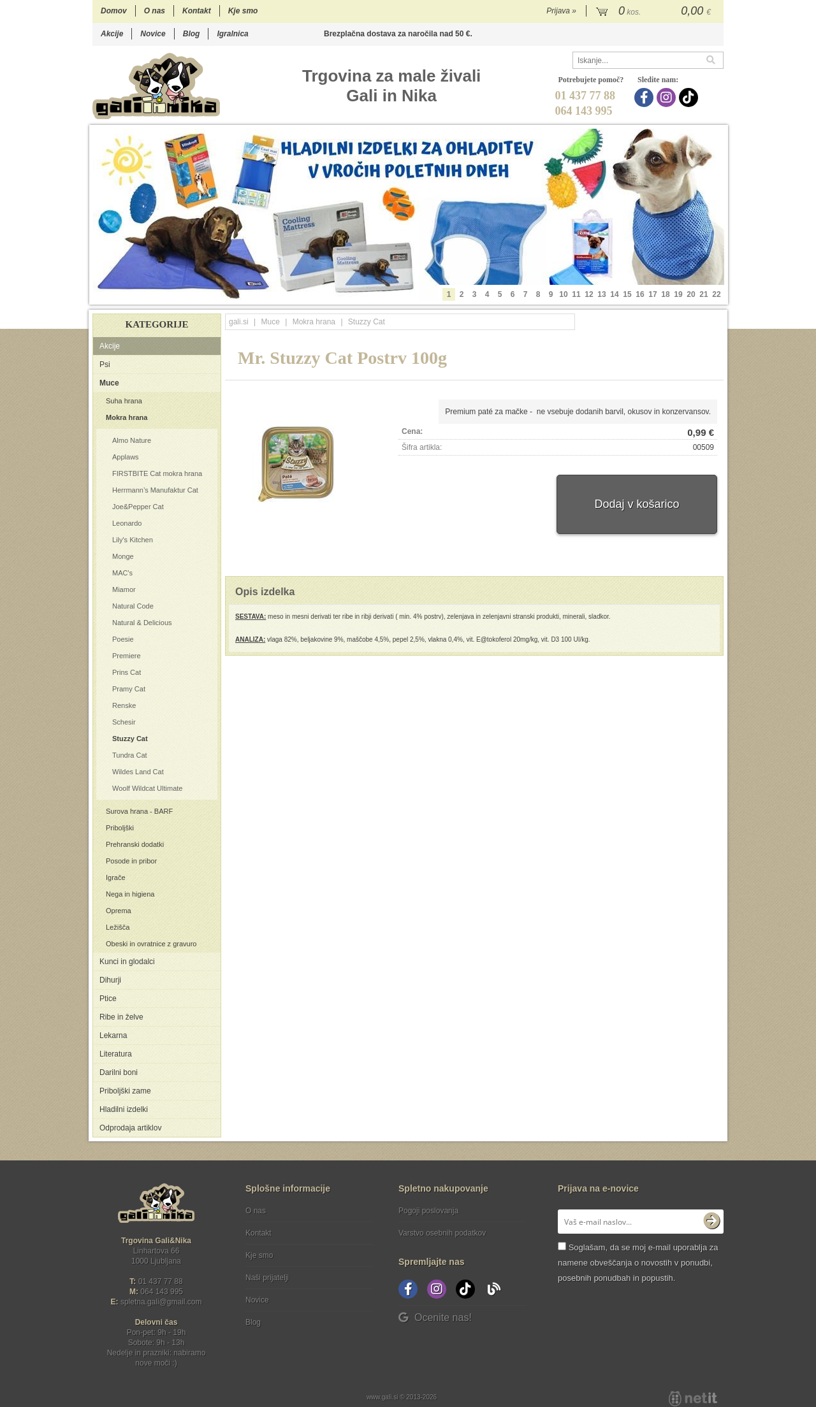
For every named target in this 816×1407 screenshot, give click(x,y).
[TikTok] (690, 97)
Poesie (123, 639)
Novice (152, 33)
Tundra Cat (129, 755)
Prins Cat (126, 672)
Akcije (112, 33)
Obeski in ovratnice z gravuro (151, 944)
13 (601, 294)
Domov (114, 10)
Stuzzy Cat (130, 738)
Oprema (118, 910)
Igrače (116, 877)
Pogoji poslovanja (428, 1210)
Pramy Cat (128, 689)
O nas (154, 10)
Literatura (115, 1054)
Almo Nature (131, 440)
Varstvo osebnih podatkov (442, 1233)
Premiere (126, 656)
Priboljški (120, 828)
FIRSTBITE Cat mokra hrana (157, 473)
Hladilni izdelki (123, 1109)
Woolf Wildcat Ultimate (147, 788)
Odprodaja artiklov (130, 1127)
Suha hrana (124, 401)
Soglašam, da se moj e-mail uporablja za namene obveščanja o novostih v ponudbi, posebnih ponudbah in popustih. (638, 1263)
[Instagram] (668, 97)
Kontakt (196, 10)
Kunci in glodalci (127, 961)
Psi (104, 364)
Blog (191, 33)
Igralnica (232, 33)
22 (716, 294)
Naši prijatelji (267, 1277)
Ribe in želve (121, 1017)
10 (563, 294)
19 (678, 294)
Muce (109, 383)
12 (589, 294)
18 (665, 294)
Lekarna (113, 1035)
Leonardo (127, 523)
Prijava (561, 10)
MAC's (122, 573)
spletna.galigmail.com (161, 1301)
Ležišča (117, 927)
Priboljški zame (125, 1090)
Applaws (125, 457)
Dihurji (110, 980)
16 (640, 294)
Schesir (124, 722)
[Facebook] (645, 97)
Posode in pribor (131, 861)
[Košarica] (655, 11)
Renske (124, 705)
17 (652, 294)
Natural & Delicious (142, 622)
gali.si (239, 321)
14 (614, 294)
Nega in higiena (130, 894)
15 (627, 294)
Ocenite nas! (435, 1317)
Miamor (124, 589)
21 (703, 294)
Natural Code (133, 606)
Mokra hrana (126, 417)
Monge (123, 556)
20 (691, 294)
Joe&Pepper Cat (138, 506)
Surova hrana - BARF (139, 811)
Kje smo (243, 10)
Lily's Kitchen (132, 540)
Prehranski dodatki (135, 844)
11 (576, 294)
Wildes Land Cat (138, 772)
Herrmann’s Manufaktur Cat (155, 490)
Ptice (108, 998)
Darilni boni (118, 1072)
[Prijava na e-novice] (711, 1221)
